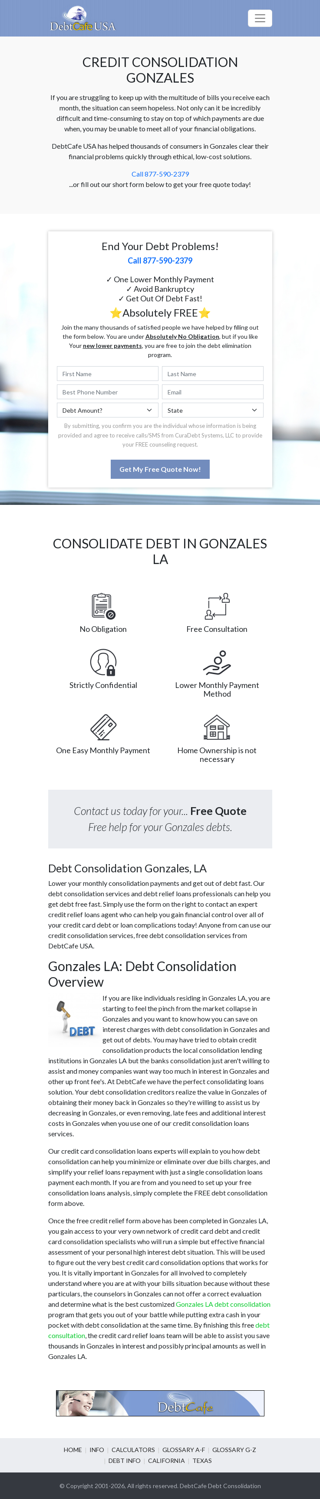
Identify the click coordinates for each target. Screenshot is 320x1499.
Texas (202, 1460)
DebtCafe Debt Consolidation (220, 1485)
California (166, 1460)
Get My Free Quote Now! (160, 469)
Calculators (133, 1449)
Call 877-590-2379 (160, 174)
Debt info (125, 1460)
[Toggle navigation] (260, 18)
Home (73, 1449)
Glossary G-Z (234, 1449)
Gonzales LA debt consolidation (223, 1304)
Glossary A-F (183, 1449)
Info (96, 1449)
